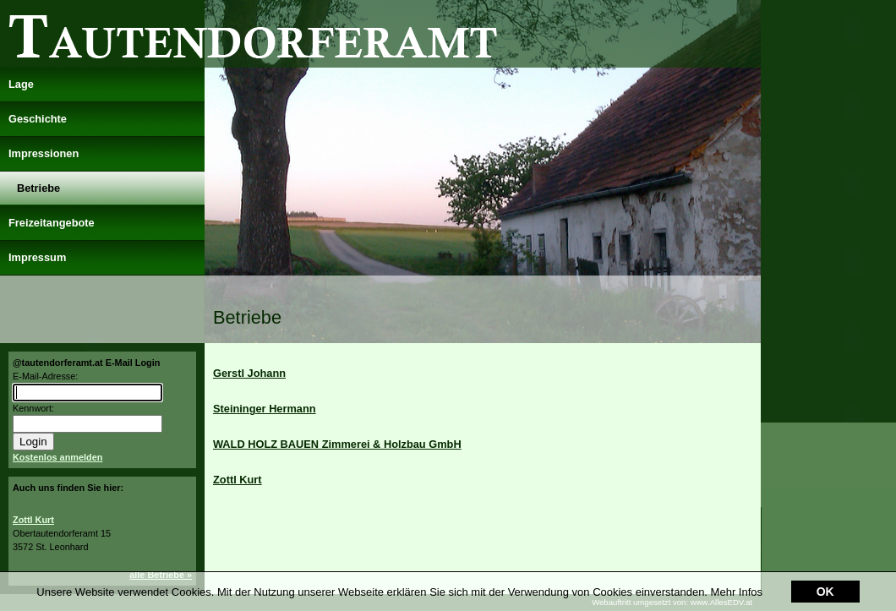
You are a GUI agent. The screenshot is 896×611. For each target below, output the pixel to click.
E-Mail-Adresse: (45, 376)
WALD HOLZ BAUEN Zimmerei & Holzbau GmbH (337, 444)
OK (825, 571)
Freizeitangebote (51, 222)
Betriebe (38, 188)
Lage (21, 84)
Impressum (37, 257)
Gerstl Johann (249, 373)
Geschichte (37, 118)
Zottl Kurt (33, 520)
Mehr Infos (736, 571)
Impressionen (43, 153)
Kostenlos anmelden (57, 457)
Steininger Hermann (264, 408)
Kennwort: (33, 408)
